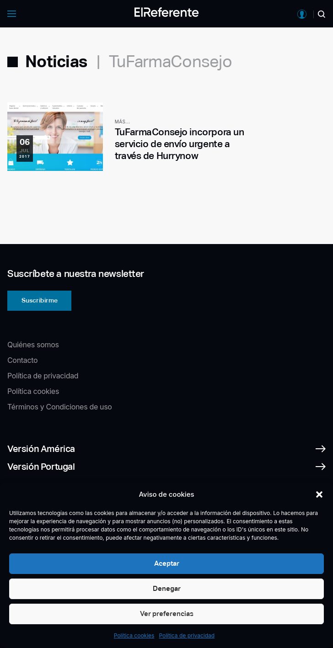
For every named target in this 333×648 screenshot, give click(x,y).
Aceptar (166, 563)
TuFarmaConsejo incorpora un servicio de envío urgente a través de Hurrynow (179, 144)
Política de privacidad (187, 635)
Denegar (167, 588)
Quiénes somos (33, 344)
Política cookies (134, 635)
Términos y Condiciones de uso (59, 406)
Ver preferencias (166, 613)
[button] (319, 494)
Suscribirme (39, 300)
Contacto (22, 360)
